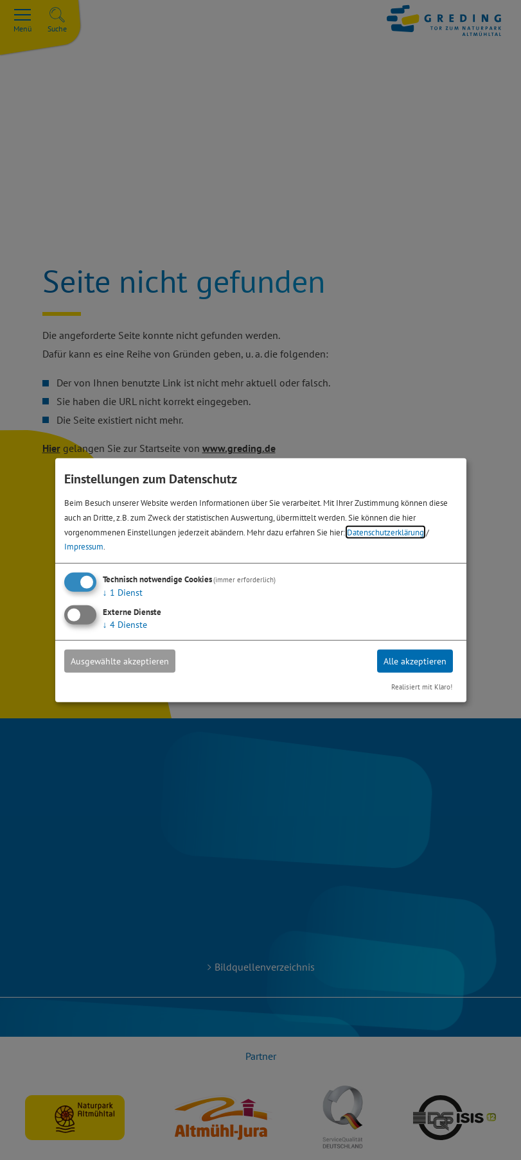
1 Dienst (123, 592)
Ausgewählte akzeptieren (120, 661)
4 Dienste (125, 624)
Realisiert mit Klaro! (421, 686)
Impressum (83, 546)
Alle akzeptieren (415, 661)
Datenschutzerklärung (385, 531)
